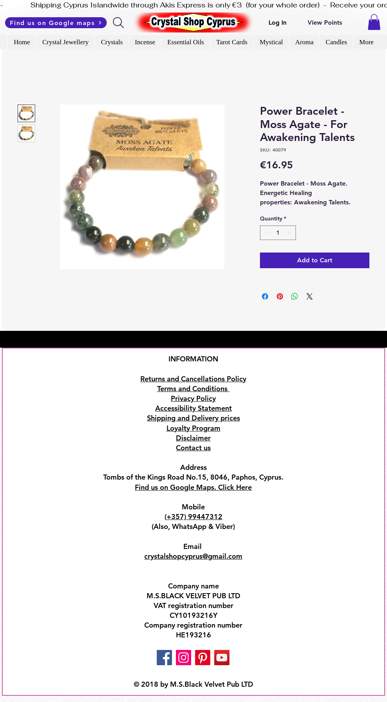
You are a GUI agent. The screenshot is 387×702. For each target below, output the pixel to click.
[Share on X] (309, 296)
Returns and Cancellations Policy (193, 378)
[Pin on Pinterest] (280, 296)
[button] (374, 22)
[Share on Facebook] (265, 296)
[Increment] (290, 233)
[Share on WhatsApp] (294, 296)
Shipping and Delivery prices (193, 417)
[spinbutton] (278, 233)
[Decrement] (266, 233)
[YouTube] (221, 657)
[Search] (119, 22)
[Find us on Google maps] (56, 22)
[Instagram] (183, 657)
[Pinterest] (202, 657)
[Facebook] (164, 657)
